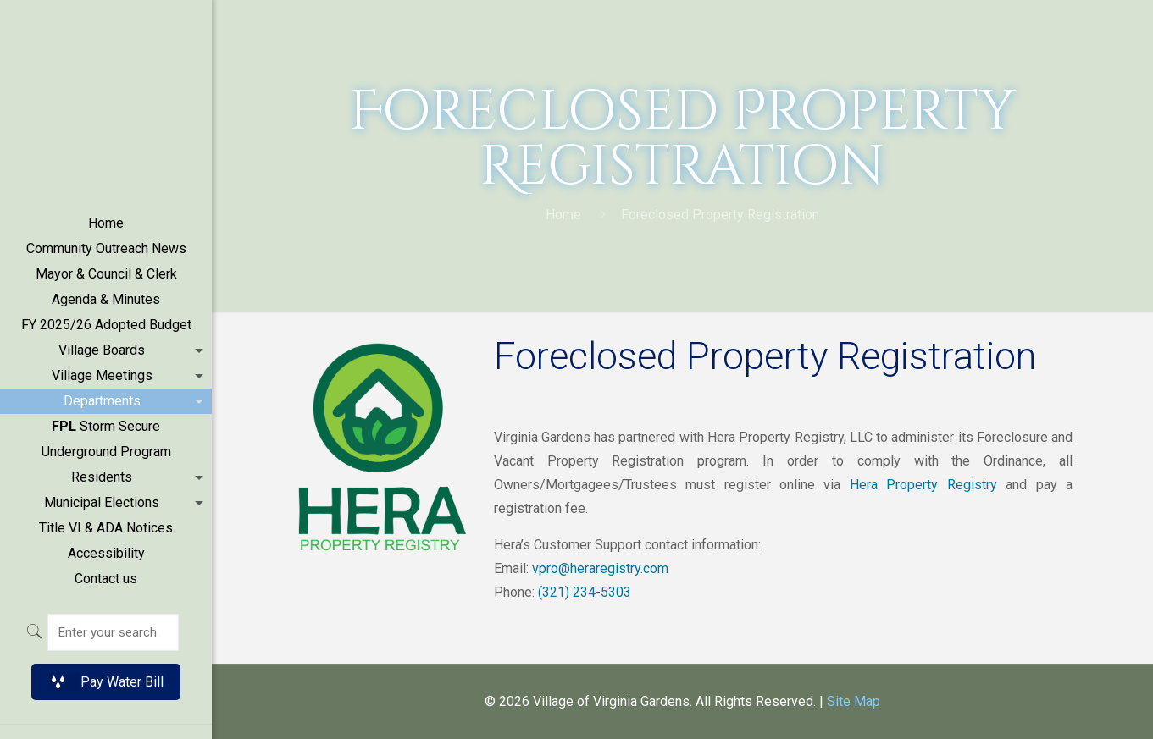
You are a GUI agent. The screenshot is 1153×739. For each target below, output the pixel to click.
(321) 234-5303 (584, 592)
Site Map (853, 701)
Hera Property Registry (923, 485)
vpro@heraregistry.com (600, 568)
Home (563, 215)
